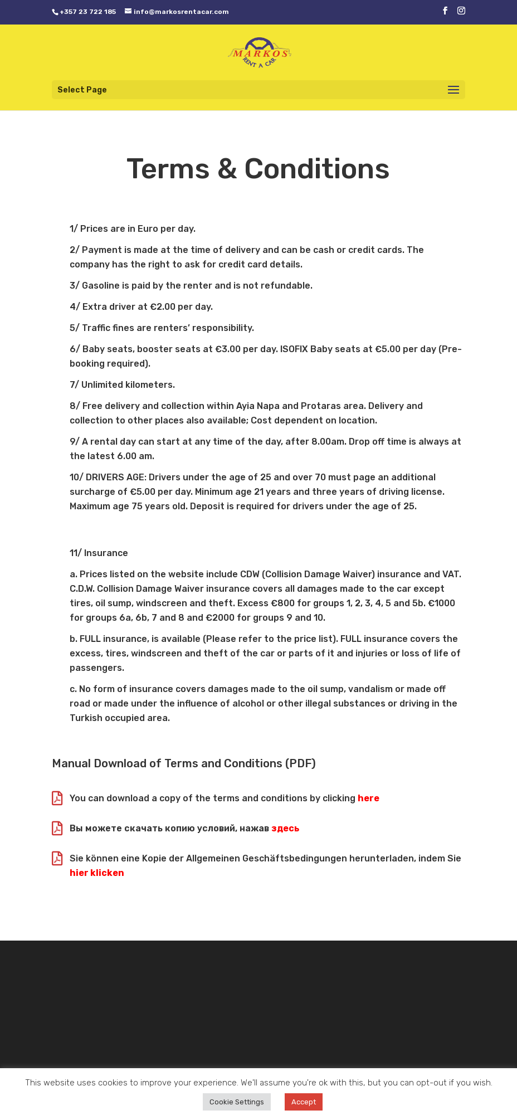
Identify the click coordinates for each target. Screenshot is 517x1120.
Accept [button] (303, 1102)
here (368, 798)
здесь (285, 828)
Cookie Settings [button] (236, 1102)
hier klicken (97, 873)
